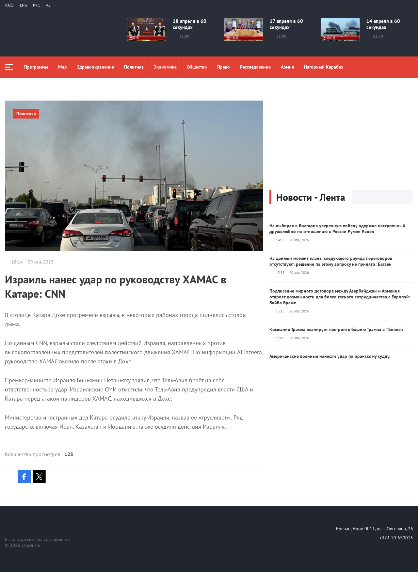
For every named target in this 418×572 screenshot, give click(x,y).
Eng (23, 5)
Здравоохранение (95, 67)
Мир (62, 67)
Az (48, 5)
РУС (36, 5)
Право (223, 67)
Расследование (255, 67)
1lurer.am (31, 545)
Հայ (9, 5)
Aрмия (287, 67)
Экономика (165, 67)
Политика (134, 67)
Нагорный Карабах (323, 67)
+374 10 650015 (396, 538)
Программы (36, 67)
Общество (197, 67)
